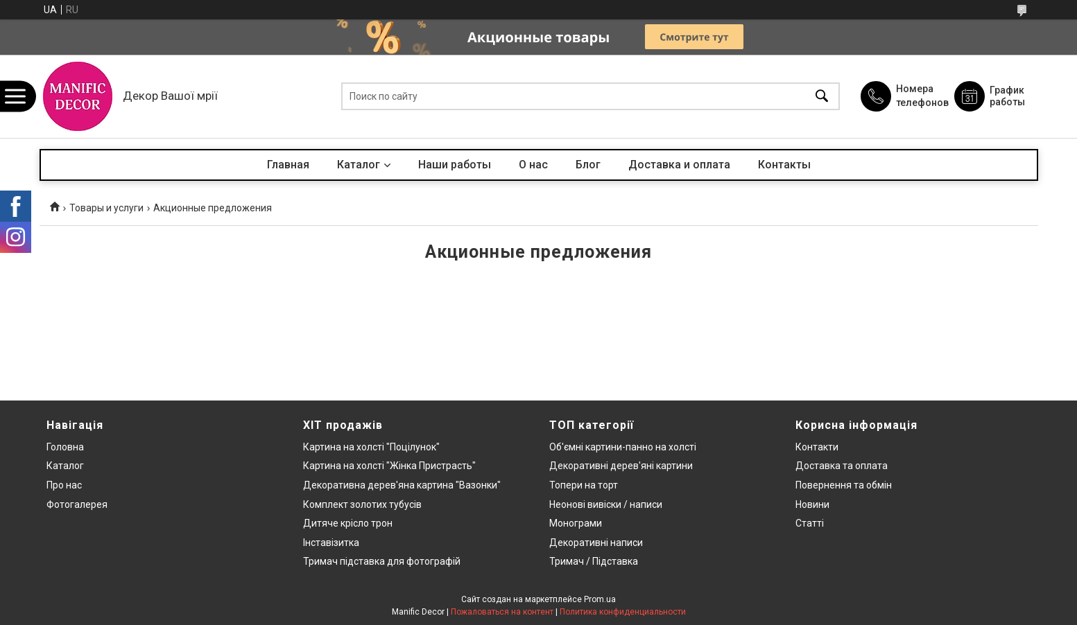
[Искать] (821, 96)
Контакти (816, 446)
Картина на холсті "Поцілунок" (371, 446)
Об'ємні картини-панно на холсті (622, 446)
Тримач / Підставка (593, 561)
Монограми (575, 523)
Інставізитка (331, 542)
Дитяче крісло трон (348, 523)
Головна (65, 446)
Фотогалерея (76, 504)
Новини (812, 504)
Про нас (64, 485)
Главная (288, 164)
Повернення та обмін (843, 485)
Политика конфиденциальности (623, 612)
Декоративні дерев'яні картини (621, 465)
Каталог (358, 164)
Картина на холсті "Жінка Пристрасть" (389, 465)
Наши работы (454, 164)
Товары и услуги (106, 207)
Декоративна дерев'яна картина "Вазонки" (402, 485)
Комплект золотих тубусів (362, 504)
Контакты (784, 164)
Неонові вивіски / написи (605, 504)
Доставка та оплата (841, 465)
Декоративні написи (596, 542)
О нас (533, 164)
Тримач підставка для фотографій (381, 561)
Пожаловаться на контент (502, 612)
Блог (588, 164)
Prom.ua (600, 599)
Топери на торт (583, 485)
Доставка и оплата (679, 164)
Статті (809, 523)
